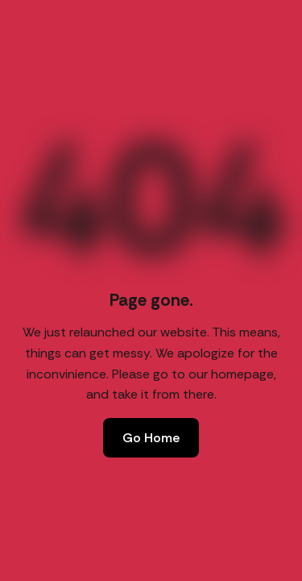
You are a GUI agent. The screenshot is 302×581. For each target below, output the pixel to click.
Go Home (151, 437)
